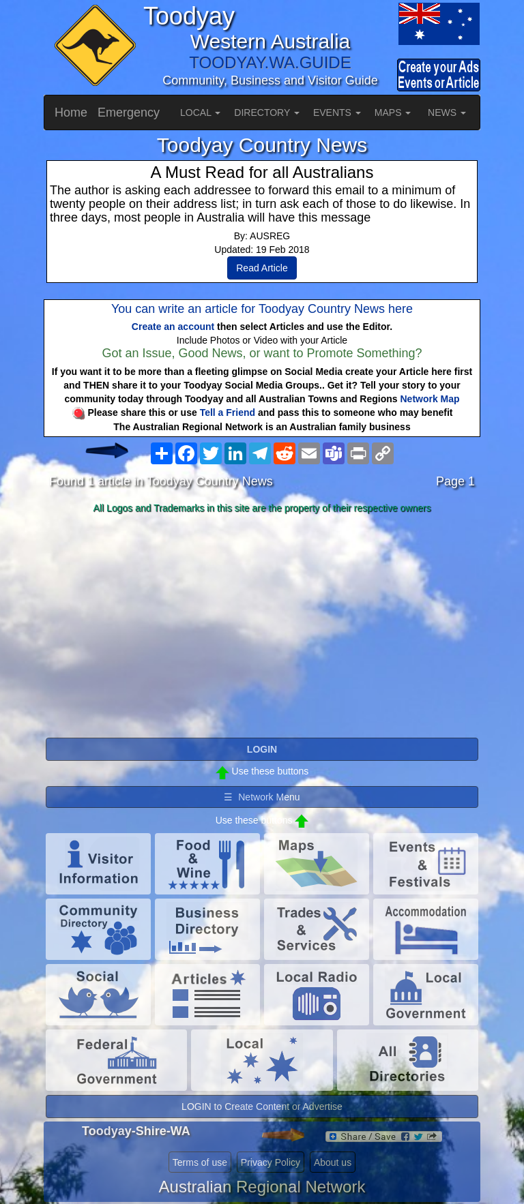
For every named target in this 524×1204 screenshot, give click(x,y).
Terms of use (200, 1162)
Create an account (173, 326)
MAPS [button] (393, 112)
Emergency (129, 112)
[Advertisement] (262, 626)
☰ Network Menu (262, 797)
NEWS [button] (447, 112)
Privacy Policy (270, 1162)
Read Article (261, 267)
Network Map (430, 398)
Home (71, 112)
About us (332, 1162)
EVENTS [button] (337, 112)
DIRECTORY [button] (267, 112)
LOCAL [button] (200, 112)
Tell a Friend (227, 412)
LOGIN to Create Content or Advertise (262, 1106)
